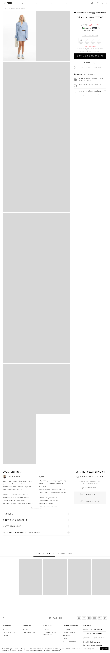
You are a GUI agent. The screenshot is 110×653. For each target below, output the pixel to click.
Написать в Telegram (94, 633)
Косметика (45, 3)
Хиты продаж (65, 3)
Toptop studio (55, 3)
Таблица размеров (90, 35)
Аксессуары (37, 3)
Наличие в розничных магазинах (90, 68)
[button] (36, 472)
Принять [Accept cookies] (104, 649)
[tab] (44, 555)
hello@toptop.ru (94, 642)
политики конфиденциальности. (48, 650)
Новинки (17, 3)
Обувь (30, 3)
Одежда (24, 3)
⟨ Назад (5, 8)
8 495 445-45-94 (96, 629)
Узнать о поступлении (90, 56)
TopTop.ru (8, 3)
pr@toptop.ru (100, 645)
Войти (97, 3)
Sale (72, 3)
